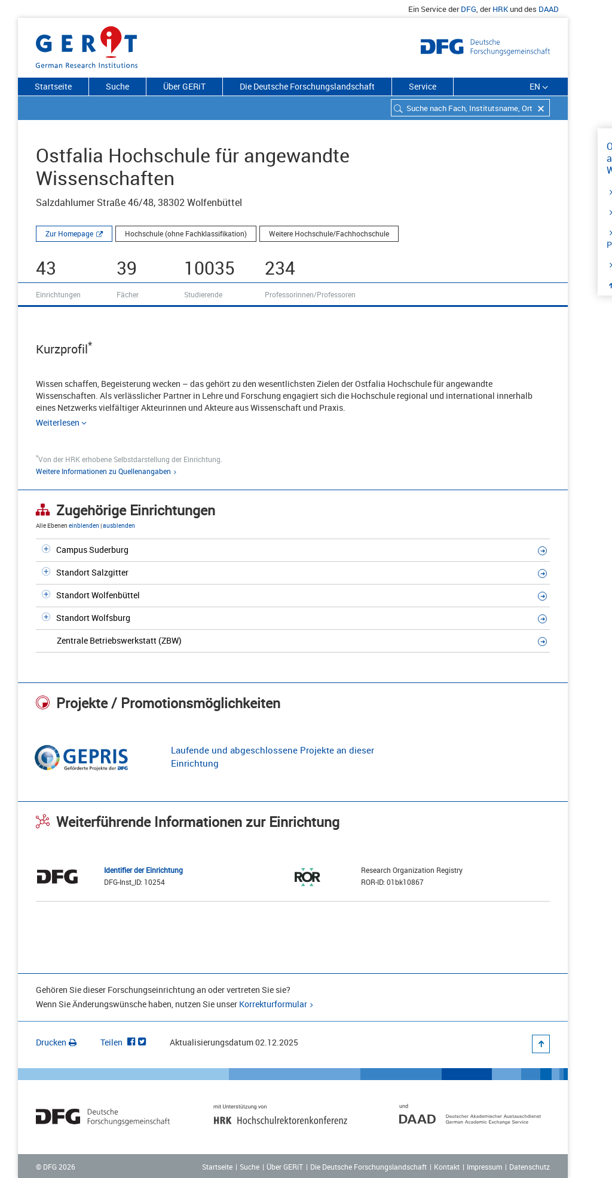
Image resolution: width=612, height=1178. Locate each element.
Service (422, 86)
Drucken (56, 1042)
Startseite (53, 86)
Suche (117, 86)
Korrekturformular (273, 1004)
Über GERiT (184, 86)
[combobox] (470, 107)
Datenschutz (529, 1166)
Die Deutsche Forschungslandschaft (307, 86)
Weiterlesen (62, 422)
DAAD (548, 9)
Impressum (484, 1166)
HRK (500, 9)
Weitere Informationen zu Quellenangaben (103, 471)
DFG (468, 9)
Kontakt (447, 1166)
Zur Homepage (69, 233)
